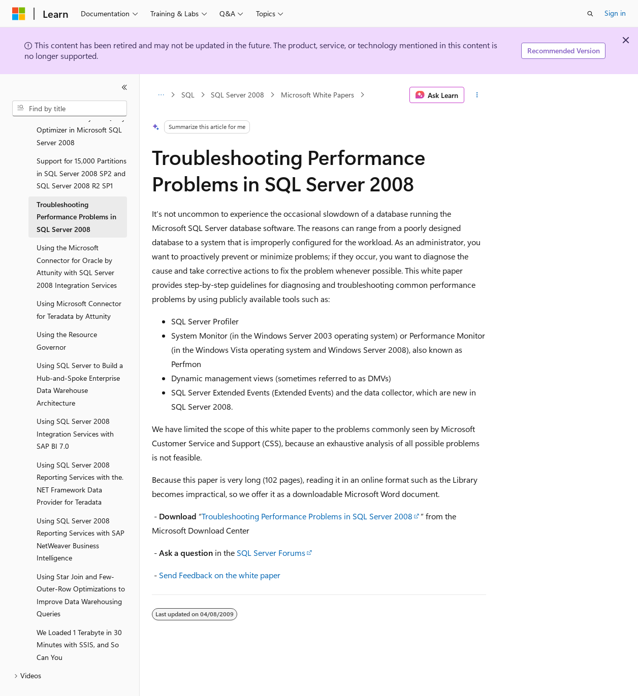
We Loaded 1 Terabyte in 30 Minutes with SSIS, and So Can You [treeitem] (79, 621)
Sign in (615, 13)
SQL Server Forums (271, 552)
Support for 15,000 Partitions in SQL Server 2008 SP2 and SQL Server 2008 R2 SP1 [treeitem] (81, 149)
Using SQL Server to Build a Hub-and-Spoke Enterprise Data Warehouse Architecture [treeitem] (80, 360)
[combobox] (69, 109)
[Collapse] (124, 87)
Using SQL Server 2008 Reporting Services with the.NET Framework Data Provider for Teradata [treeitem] (80, 459)
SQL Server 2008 (237, 95)
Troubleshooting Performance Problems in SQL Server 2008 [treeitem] (76, 193)
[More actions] (477, 95)
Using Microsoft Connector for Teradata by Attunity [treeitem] (79, 286)
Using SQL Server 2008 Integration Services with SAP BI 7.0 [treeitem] (75, 409)
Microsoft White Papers (317, 95)
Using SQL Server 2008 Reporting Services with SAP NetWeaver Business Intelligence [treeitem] (80, 515)
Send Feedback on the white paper (219, 575)
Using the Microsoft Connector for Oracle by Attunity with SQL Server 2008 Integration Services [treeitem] (77, 242)
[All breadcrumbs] (161, 95)
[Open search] (590, 14)
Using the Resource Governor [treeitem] (67, 317)
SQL (188, 95)
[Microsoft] (18, 13)
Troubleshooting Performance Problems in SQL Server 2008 (307, 516)
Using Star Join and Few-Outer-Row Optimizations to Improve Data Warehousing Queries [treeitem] (81, 571)
